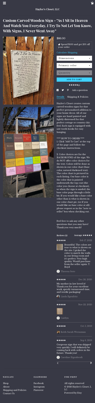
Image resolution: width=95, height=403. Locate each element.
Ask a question (80, 90)
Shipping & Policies (77, 97)
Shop (6, 383)
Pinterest (38, 390)
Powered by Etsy (73, 393)
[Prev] (58, 363)
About (6, 386)
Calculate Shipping (67, 52)
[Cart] (92, 4)
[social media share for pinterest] (68, 90)
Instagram (39, 386)
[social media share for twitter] (63, 90)
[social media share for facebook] (58, 90)
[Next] (91, 363)
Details (61, 97)
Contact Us (9, 393)
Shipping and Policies (14, 390)
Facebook (39, 383)
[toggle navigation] (4, 3)
